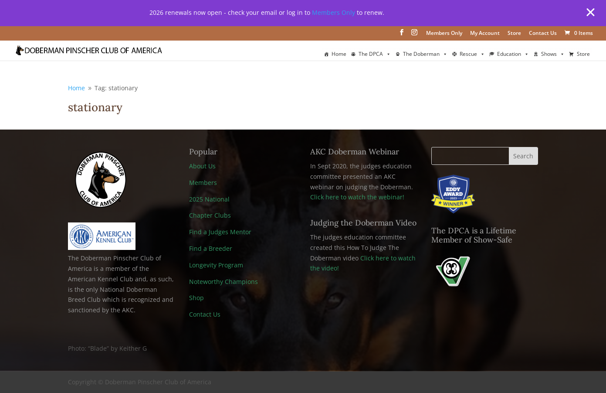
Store (514, 34)
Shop (196, 298)
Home (339, 54)
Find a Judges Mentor (220, 232)
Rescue (472, 54)
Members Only (333, 12)
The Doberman (425, 54)
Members (203, 182)
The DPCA (375, 54)
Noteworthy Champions (223, 281)
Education (513, 54)
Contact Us (543, 34)
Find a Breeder (210, 248)
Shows (553, 54)
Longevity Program (216, 265)
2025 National (209, 199)
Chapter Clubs (210, 215)
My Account (485, 34)
